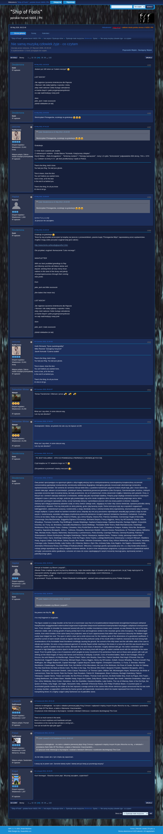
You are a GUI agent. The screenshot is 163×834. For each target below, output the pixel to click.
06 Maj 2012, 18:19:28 (41, 64)
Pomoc (132, 828)
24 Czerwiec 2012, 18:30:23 (43, 563)
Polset (15, 733)
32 (32, 58)
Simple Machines (26, 828)
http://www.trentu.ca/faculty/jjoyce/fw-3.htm (51, 245)
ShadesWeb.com (26, 831)
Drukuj (149, 57)
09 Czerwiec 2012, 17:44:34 (43, 421)
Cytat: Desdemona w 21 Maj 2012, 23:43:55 (54, 132)
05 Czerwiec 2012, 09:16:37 (43, 389)
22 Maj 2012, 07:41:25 (41, 126)
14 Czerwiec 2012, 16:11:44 (43, 453)
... (30, 58)
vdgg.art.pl (116, 27)
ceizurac (16, 126)
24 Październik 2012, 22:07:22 (44, 733)
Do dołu (14, 57)
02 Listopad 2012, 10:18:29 (43, 771)
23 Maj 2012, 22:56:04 (41, 196)
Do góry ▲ (151, 828)
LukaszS (16, 701)
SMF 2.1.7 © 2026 (14, 828)
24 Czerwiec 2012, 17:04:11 (43, 478)
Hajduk (15, 196)
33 (35, 58)
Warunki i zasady (141, 828)
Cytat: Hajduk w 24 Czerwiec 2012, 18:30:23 (54, 599)
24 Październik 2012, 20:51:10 (44, 701)
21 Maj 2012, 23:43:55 (41, 113)
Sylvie (95, 38)
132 (50, 58)
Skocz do (118, 813)
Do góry (14, 803)
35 (42, 58)
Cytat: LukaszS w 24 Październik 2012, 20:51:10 (55, 738)
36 (45, 58)
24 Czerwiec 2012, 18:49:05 (43, 593)
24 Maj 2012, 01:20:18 (41, 230)
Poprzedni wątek (130, 50)
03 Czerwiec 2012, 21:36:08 (43, 341)
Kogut (15, 771)
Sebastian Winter (20, 389)
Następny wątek (145, 50)
